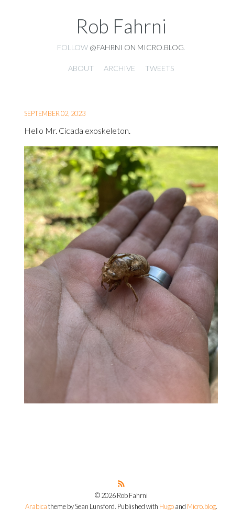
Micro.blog (201, 507)
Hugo (166, 507)
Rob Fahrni (121, 26)
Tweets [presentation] (159, 68)
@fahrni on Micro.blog (137, 47)
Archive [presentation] (119, 68)
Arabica (36, 507)
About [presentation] (81, 68)
